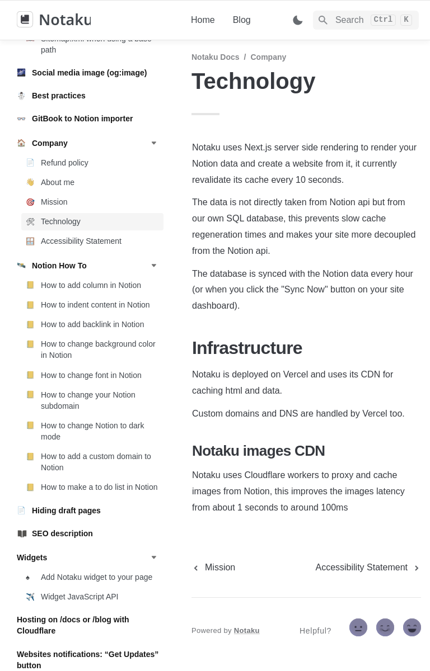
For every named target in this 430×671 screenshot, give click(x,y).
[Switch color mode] (298, 20)
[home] (95, 20)
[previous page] (213, 567)
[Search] (366, 20)
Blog (242, 20)
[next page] (368, 567)
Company (268, 57)
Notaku (247, 630)
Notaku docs (215, 57)
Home (203, 20)
